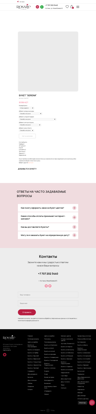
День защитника (66, 379)
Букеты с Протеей (33, 368)
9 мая (46, 374)
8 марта (46, 371)
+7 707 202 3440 (51, 5)
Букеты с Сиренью (66, 366)
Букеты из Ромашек (67, 356)
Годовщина (81, 374)
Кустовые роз (82, 342)
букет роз (30, 163)
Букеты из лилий (49, 351)
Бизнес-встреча (49, 377)
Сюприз (30, 389)
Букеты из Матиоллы (67, 350)
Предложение (65, 373)
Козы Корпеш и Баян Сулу (50, 387)
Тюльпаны (47, 339)
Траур (62, 385)
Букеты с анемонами (84, 353)
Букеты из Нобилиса (67, 353)
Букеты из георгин (66, 347)
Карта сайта (7, 350)
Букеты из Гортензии (50, 345)
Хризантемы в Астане (84, 336)
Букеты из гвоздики (34, 350)
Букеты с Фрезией (83, 365)
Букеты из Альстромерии (32, 345)
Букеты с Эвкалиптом (34, 365)
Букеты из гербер (33, 353)
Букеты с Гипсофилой (51, 360)
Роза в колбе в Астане (84, 339)
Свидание (31, 386)
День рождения (32, 374)
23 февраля (47, 391)
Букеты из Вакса (83, 345)
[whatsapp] (49, 285)
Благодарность (49, 380)
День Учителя (65, 382)
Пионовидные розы (50, 342)
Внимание (47, 383)
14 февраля (31, 371)
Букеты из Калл (49, 348)
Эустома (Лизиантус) (67, 343)
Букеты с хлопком (49, 368)
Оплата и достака (83, 399)
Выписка (30, 377)
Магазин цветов (66, 336)
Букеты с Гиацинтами (34, 362)
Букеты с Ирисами (66, 359)
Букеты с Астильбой (84, 359)
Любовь (30, 383)
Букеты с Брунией (33, 356)
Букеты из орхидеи (50, 354)
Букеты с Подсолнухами (65, 362)
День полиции (32, 380)
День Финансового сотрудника (83, 382)
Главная (30, 336)
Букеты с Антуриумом (84, 356)
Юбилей (80, 393)
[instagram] (46, 285)
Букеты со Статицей (84, 362)
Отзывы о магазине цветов (67, 339)
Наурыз (46, 394)
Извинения (81, 389)
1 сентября (64, 376)
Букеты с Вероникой (34, 359)
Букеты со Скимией (67, 369)
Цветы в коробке (33, 342)
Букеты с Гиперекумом (51, 357)
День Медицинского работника (84, 378)
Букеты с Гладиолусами (48, 364)
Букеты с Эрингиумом (84, 368)
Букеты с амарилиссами (82, 348)
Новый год (81, 386)
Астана (22, 2)
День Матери (82, 395)
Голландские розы (33, 339)
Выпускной (81, 371)
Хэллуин (63, 388)
